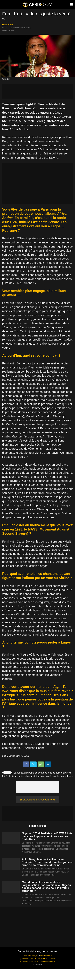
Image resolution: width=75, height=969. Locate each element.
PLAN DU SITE (46, 956)
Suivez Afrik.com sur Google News (37, 799)
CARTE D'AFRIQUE (31, 956)
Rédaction (7, 24)
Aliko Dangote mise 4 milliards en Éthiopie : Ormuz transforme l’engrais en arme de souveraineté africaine (47, 862)
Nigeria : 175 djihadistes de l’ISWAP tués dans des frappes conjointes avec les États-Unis (47, 836)
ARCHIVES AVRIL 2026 (29, 962)
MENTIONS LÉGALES (46, 959)
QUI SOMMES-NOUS (28, 959)
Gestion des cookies (47, 962)
